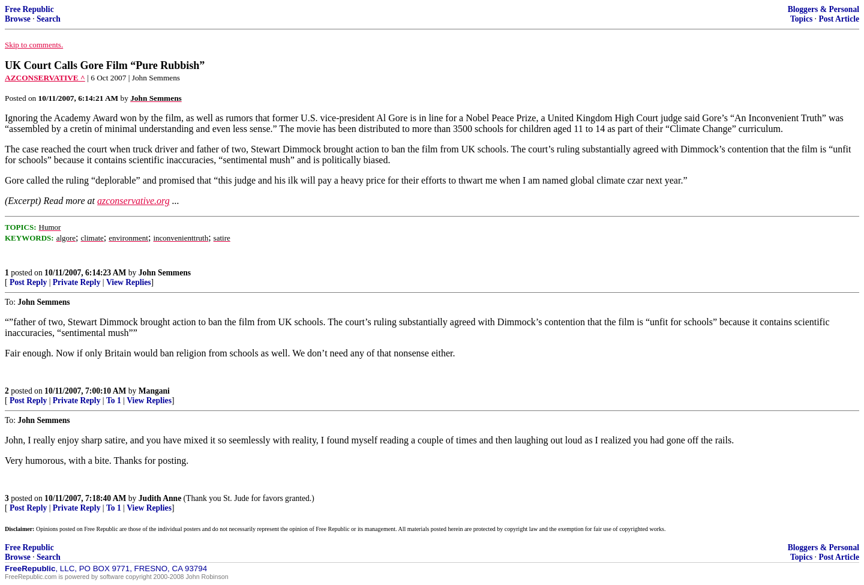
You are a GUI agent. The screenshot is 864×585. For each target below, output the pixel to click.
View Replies (128, 282)
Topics (801, 18)
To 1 (113, 400)
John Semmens (165, 272)
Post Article (838, 18)
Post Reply (28, 282)
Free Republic (29, 9)
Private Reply (77, 282)
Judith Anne (160, 498)
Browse (18, 18)
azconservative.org (133, 201)
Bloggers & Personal (823, 9)
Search (49, 18)
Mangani (154, 390)
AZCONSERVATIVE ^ (45, 77)
